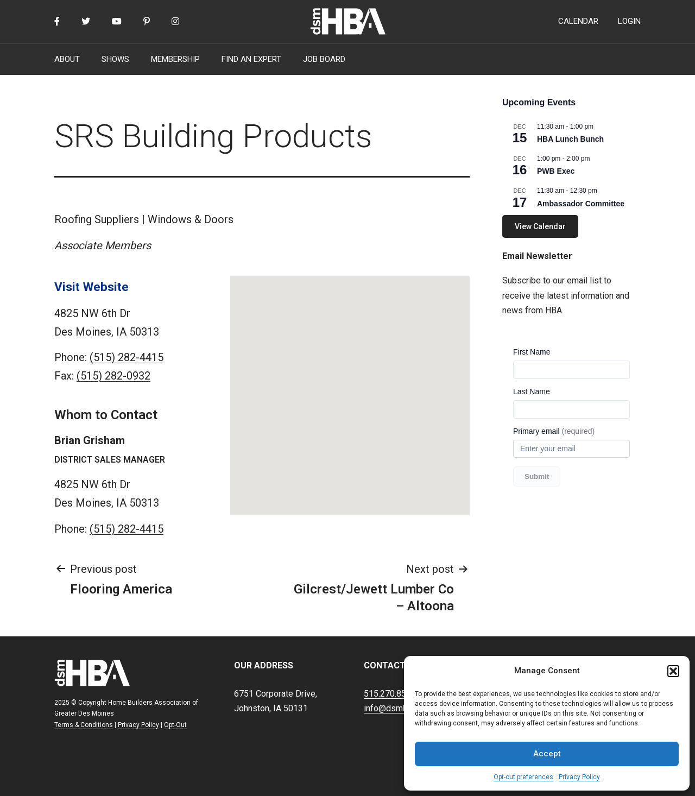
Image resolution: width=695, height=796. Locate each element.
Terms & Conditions (83, 725)
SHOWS (115, 59)
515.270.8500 (390, 693)
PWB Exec (555, 171)
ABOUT (67, 59)
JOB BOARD (324, 59)
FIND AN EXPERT (251, 59)
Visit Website (91, 287)
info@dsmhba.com (399, 708)
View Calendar (540, 226)
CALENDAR (578, 21)
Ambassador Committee (580, 203)
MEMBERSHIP (175, 59)
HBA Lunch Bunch (570, 139)
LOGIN (629, 21)
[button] (673, 671)
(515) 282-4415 (126, 357)
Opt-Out (175, 725)
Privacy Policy (579, 777)
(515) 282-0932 (113, 375)
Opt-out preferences (523, 777)
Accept (547, 754)
